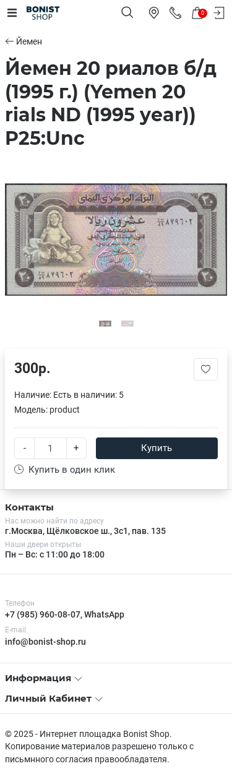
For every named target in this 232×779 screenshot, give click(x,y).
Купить (156, 448)
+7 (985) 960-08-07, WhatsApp (64, 614)
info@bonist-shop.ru (45, 642)
